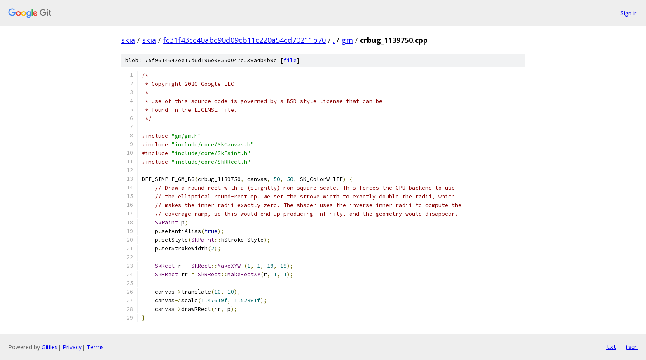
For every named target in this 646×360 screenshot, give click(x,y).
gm (347, 40)
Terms (95, 347)
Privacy (72, 347)
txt (611, 347)
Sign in (629, 13)
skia (128, 40)
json (631, 347)
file (290, 60)
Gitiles (50, 347)
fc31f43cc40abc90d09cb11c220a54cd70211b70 (244, 40)
